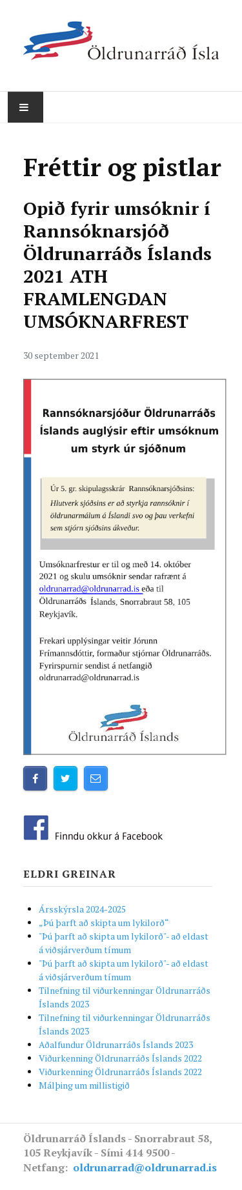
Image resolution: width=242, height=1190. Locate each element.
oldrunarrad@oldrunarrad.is (145, 1167)
